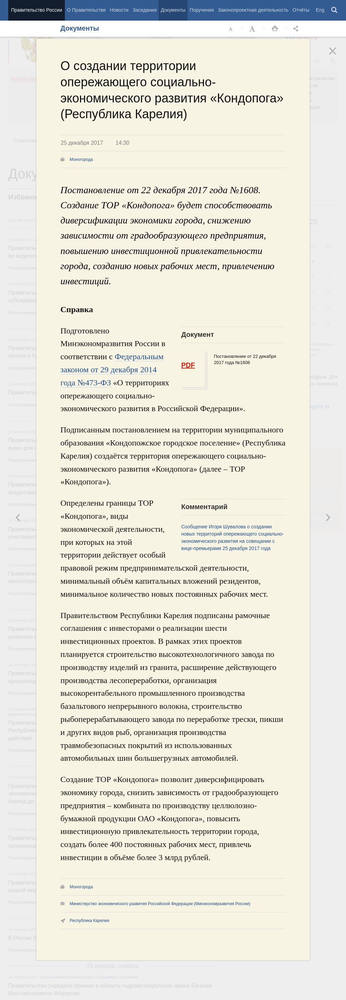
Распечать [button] (275, 29)
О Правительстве (86, 10)
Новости (119, 10)
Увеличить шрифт (253, 29)
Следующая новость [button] (18, 517)
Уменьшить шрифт (231, 29)
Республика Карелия (89, 920)
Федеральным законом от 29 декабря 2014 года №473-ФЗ (111, 369)
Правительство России (36, 10)
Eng (320, 10)
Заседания (144, 10)
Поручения (201, 10)
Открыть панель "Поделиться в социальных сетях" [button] (297, 29)
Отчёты (300, 10)
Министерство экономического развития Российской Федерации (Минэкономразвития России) (160, 903)
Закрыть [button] (337, 55)
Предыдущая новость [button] (328, 517)
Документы (173, 10)
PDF (188, 365)
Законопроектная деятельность (253, 10)
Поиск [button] (334, 10)
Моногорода (81, 159)
